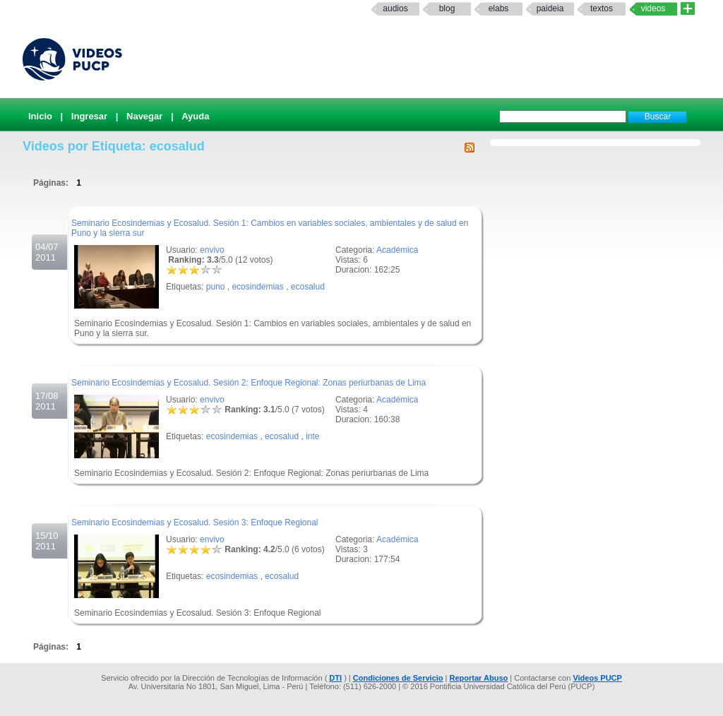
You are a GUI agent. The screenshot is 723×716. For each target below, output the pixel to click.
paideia (550, 8)
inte (312, 436)
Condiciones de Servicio (398, 678)
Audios (395, 8)
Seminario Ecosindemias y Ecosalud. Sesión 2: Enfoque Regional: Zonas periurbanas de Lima (248, 383)
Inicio (40, 116)
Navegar (144, 116)
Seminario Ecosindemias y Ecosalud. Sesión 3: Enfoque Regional (194, 522)
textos (601, 8)
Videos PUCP (597, 678)
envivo (212, 250)
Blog (447, 8)
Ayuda (195, 116)
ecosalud (308, 287)
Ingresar (89, 116)
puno (215, 287)
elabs (499, 8)
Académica (397, 250)
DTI (335, 678)
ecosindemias (257, 287)
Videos (653, 8)
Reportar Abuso (479, 678)
